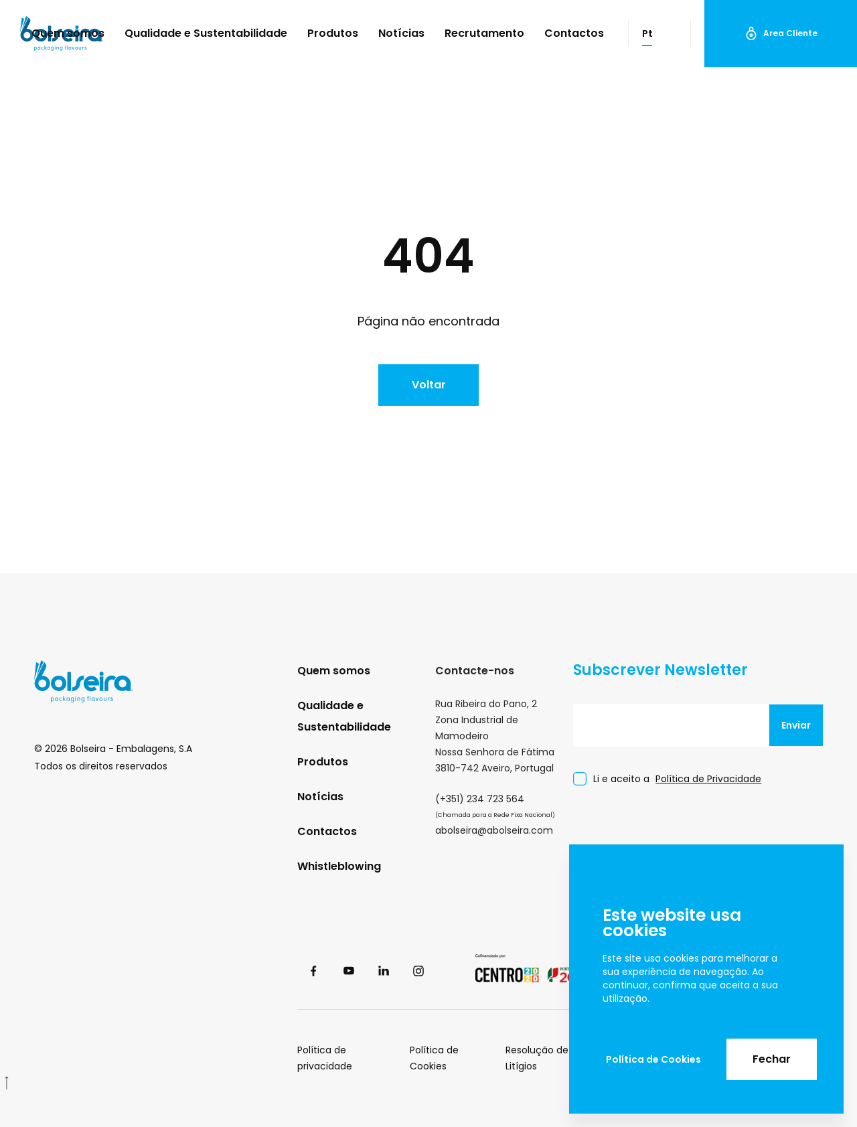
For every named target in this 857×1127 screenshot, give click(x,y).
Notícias (401, 33)
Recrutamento (484, 33)
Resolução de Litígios (536, 1058)
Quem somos (67, 33)
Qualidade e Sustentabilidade (206, 33)
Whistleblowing (339, 866)
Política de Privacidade (708, 778)
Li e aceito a (677, 779)
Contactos (574, 33)
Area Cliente (781, 33)
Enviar (796, 725)
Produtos (332, 33)
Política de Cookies (653, 1059)
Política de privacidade (324, 1058)
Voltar (429, 384)
